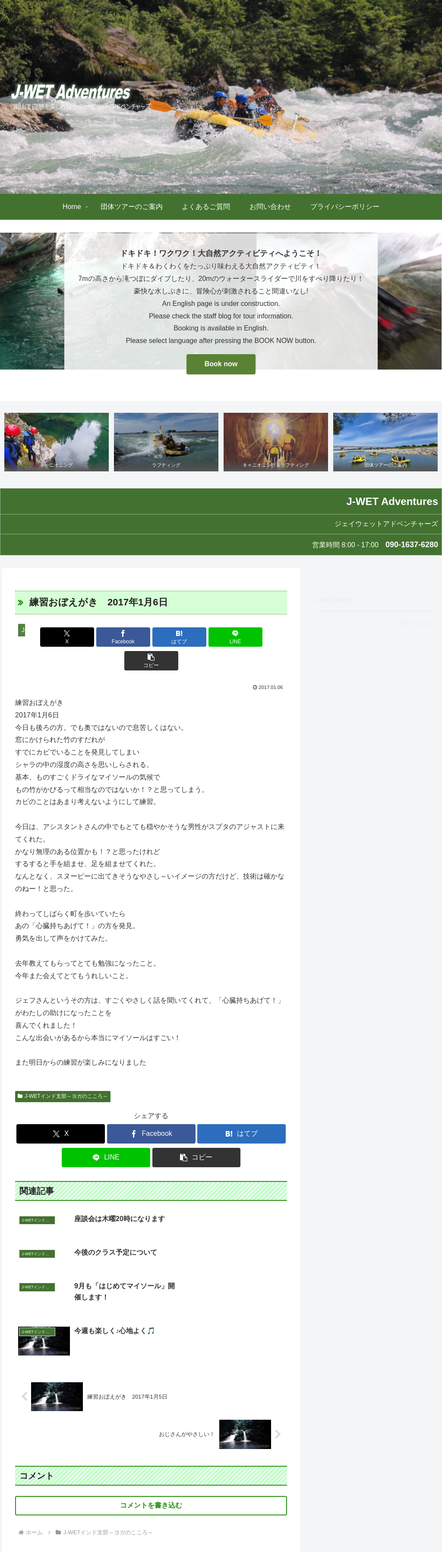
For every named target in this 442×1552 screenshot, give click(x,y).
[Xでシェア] (60, 637)
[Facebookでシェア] (105, 637)
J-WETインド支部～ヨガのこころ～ (62, 1073)
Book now (221, 364)
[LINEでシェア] (197, 637)
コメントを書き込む (151, 1414)
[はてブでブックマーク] (151, 637)
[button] (242, 637)
